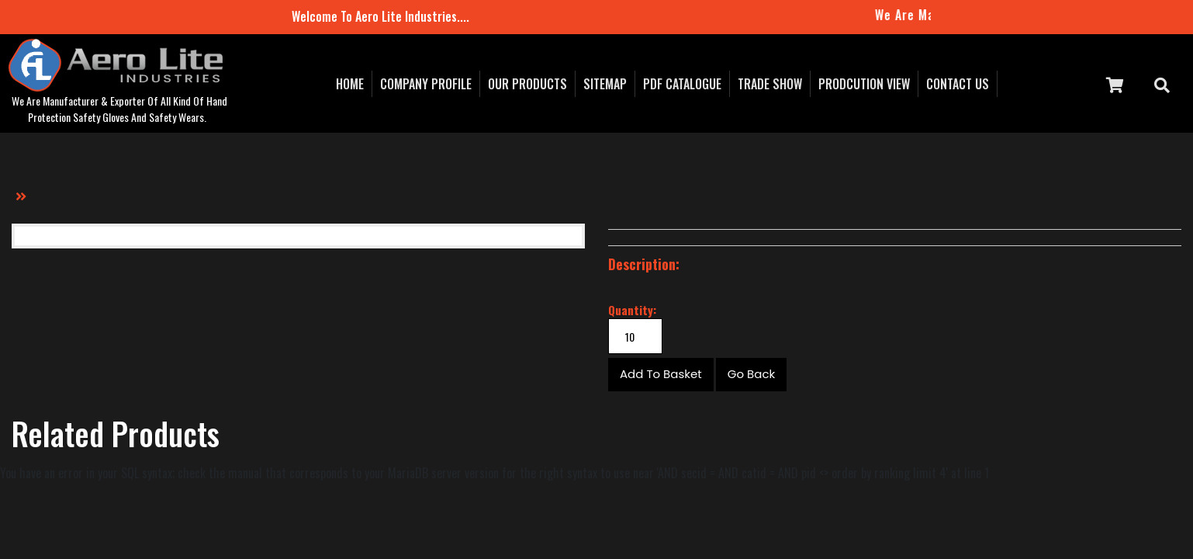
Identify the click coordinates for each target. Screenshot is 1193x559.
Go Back (751, 374)
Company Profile (426, 84)
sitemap (605, 84)
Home (350, 84)
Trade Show (770, 84)
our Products (527, 84)
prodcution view (864, 84)
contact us (957, 84)
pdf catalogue (682, 84)
